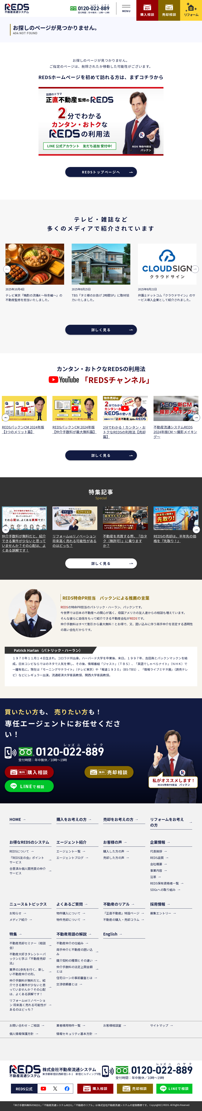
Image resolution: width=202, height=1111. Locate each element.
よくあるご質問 (69, 904)
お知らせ (15, 913)
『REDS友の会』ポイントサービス (26, 859)
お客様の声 (112, 842)
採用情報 (157, 904)
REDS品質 (157, 857)
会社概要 (156, 864)
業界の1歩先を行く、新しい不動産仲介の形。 (26, 971)
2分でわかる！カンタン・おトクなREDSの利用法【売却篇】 (172, 432)
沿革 (153, 877)
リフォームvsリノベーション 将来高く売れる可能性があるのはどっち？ (122, 541)
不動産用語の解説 (71, 934)
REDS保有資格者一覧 (164, 883)
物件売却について (68, 919)
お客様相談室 (112, 1025)
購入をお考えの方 (71, 819)
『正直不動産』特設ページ (121, 913)
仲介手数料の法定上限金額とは (74, 969)
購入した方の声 (113, 851)
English (110, 934)
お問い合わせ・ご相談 (24, 1025)
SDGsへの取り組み (163, 889)
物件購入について (68, 913)
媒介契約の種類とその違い (74, 960)
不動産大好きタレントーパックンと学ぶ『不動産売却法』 (27, 958)
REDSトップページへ (101, 171)
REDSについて (19, 851)
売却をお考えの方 (118, 819)
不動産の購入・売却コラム (121, 919)
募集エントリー (160, 913)
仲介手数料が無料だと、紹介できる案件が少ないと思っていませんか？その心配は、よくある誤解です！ (72, 543)
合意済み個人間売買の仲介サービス (27, 870)
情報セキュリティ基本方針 (74, 1033)
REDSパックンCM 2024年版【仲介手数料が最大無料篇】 (122, 429)
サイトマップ (159, 1025)
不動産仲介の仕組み (70, 943)
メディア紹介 (18, 919)
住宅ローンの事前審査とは (74, 977)
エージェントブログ (70, 857)
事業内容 (156, 870)
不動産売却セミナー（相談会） (27, 945)
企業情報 (157, 842)
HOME (15, 819)
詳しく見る (101, 329)
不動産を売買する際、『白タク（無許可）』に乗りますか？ (173, 541)
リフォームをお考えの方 (167, 822)
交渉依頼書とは (67, 984)
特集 (13, 934)
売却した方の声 (113, 857)
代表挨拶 (156, 851)
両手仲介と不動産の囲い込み (74, 951)
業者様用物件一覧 (68, 1025)
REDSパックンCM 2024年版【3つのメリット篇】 (71, 429)
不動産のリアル (116, 904)
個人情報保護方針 (21, 1033)
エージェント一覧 (68, 851)
